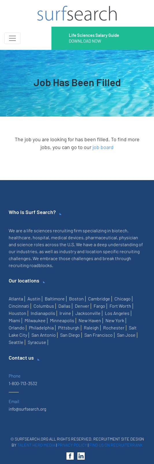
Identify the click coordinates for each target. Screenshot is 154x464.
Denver (82, 306)
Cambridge (99, 298)
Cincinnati (19, 306)
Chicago (122, 298)
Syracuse (37, 342)
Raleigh (91, 327)
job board (103, 147)
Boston (76, 298)
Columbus (44, 306)
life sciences (39, 230)
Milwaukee (35, 320)
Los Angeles (117, 313)
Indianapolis (43, 313)
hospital (41, 237)
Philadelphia (41, 327)
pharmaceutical (101, 237)
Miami (14, 320)
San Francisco (98, 335)
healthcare (20, 237)
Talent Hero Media (36, 445)
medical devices (67, 237)
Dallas (64, 306)
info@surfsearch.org (27, 409)
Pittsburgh (68, 327)
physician (128, 237)
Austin (33, 298)
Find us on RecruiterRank (116, 445)
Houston (17, 313)
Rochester (114, 327)
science (25, 244)
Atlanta (16, 298)
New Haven (90, 320)
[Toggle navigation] (12, 38)
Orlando (17, 327)
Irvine (65, 313)
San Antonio (43, 335)
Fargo (99, 306)
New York (114, 320)
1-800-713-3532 (23, 383)
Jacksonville (88, 313)
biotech (119, 230)
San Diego (70, 335)
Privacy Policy (72, 445)
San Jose (126, 335)
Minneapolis (62, 320)
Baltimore (55, 298)
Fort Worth (120, 306)
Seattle (16, 342)
